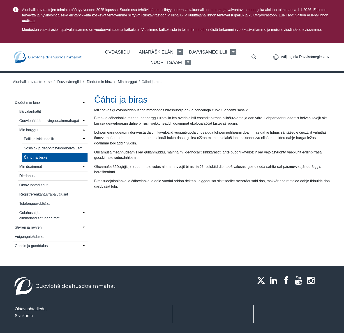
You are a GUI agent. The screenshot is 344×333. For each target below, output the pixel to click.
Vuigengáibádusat (29, 236)
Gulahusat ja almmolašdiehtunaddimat (39, 215)
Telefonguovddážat (34, 203)
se (49, 82)
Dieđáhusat (28, 176)
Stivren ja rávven (28, 227)
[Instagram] (312, 280)
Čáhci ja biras (35, 157)
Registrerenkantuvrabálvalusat (43, 194)
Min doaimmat (30, 167)
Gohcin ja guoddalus (31, 246)
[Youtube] (299, 280)
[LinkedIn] (274, 280)
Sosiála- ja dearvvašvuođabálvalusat (53, 148)
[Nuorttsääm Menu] (188, 62)
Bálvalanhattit (30, 111)
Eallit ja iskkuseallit (39, 139)
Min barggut (127, 82)
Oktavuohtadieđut (33, 185)
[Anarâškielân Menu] (180, 52)
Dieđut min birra (99, 82)
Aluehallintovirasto (27, 82)
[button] (301, 57)
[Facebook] (287, 280)
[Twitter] (262, 280)
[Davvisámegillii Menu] (233, 52)
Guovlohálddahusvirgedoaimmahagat (49, 121)
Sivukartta (24, 315)
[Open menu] (83, 102)
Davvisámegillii (68, 82)
